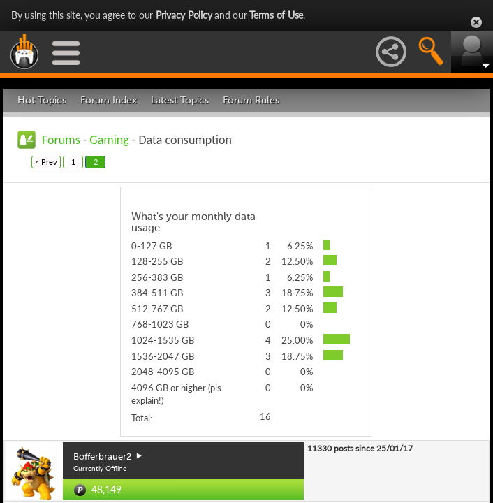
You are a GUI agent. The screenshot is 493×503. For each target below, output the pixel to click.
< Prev (46, 161)
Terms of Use (276, 15)
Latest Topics (180, 100)
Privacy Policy (184, 15)
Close (476, 22)
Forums (61, 139)
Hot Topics (41, 100)
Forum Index (108, 100)
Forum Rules (251, 100)
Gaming (108, 139)
